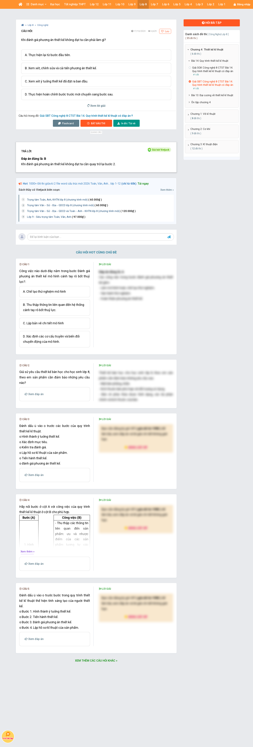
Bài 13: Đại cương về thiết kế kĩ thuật (212, 95)
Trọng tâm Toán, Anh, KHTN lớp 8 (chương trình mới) (64, 199)
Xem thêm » (167, 189)
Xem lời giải (96, 105)
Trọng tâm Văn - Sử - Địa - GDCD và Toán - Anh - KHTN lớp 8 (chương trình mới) (81, 211)
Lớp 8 (31, 25)
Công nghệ (42, 25)
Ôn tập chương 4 (200, 102)
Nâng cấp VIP (136, 447)
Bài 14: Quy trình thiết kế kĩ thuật (209, 60)
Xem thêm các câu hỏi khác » (96, 660)
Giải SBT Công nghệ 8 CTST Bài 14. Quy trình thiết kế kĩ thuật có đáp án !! (86, 115)
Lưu (165, 31)
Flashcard (66, 123)
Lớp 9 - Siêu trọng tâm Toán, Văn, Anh (56, 216)
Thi (96, 123)
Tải (126, 123)
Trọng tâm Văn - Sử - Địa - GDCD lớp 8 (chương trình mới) (67, 205)
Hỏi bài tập (212, 22)
